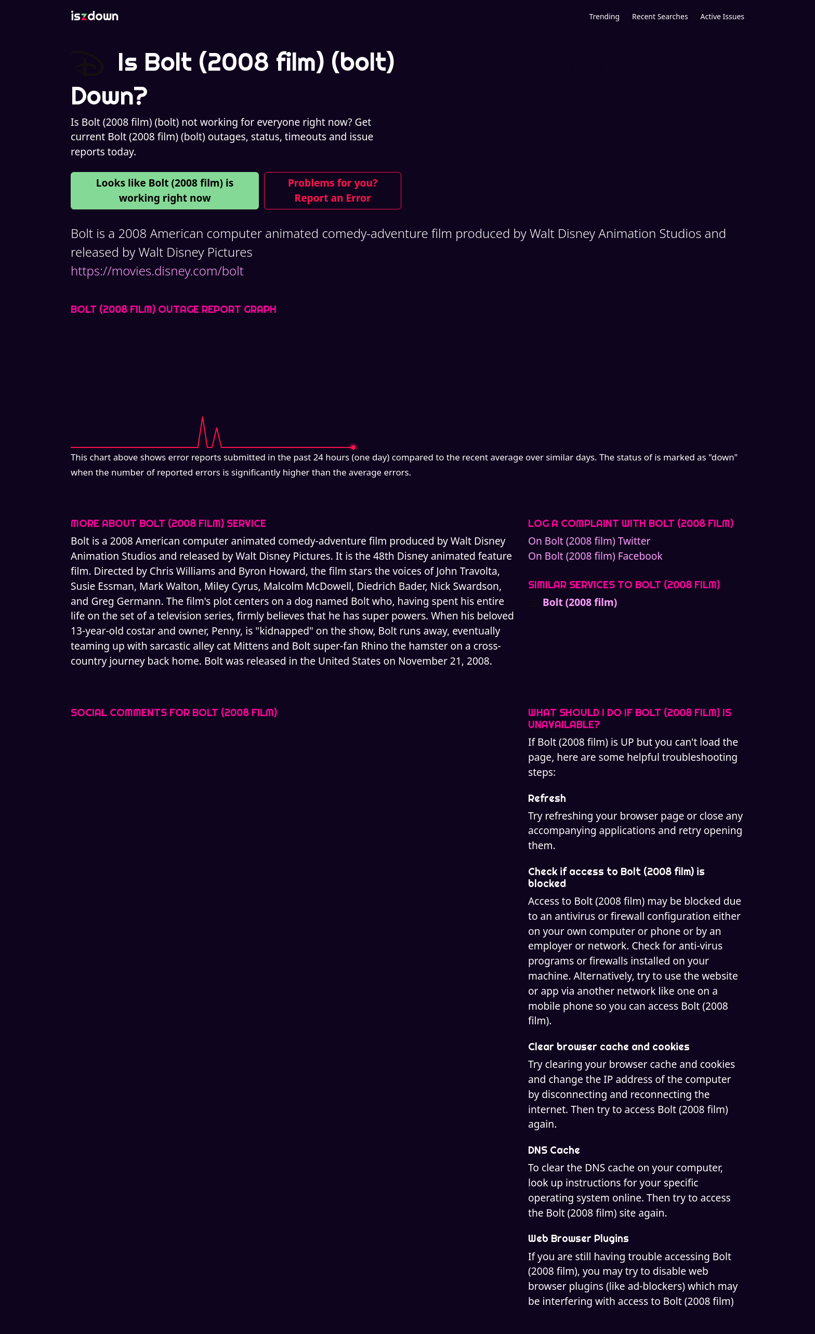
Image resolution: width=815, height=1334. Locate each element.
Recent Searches (660, 16)
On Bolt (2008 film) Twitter (589, 541)
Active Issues (722, 16)
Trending (604, 16)
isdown (95, 15)
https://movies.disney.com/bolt (157, 270)
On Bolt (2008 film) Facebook (595, 556)
